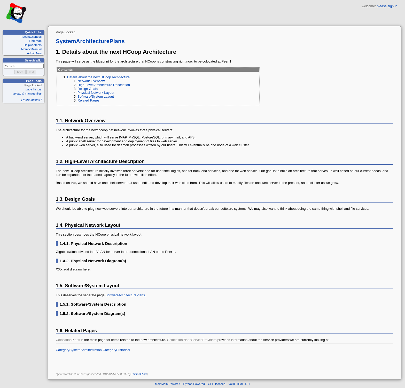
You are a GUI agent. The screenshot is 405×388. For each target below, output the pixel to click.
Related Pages (88, 100)
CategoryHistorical (116, 350)
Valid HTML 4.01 (239, 383)
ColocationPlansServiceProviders (192, 340)
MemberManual (31, 49)
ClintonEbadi (139, 374)
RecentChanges (31, 36)
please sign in (387, 6)
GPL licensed (216, 383)
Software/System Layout (95, 96)
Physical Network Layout (95, 93)
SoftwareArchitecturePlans (125, 295)
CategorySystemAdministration (79, 350)
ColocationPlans (68, 340)
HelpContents (33, 44)
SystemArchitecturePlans (90, 41)
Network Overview (91, 81)
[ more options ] (31, 99)
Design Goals (87, 89)
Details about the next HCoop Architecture (98, 77)
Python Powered (194, 383)
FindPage (35, 40)
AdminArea (34, 53)
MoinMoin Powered (167, 383)
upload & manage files (27, 93)
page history (34, 89)
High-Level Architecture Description (103, 85)
